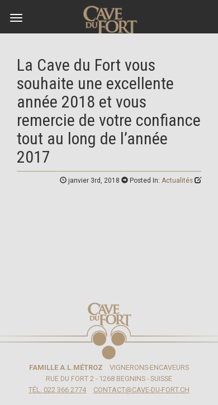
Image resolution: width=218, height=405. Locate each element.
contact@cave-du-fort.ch (141, 390)
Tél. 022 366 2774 (57, 390)
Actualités (177, 180)
